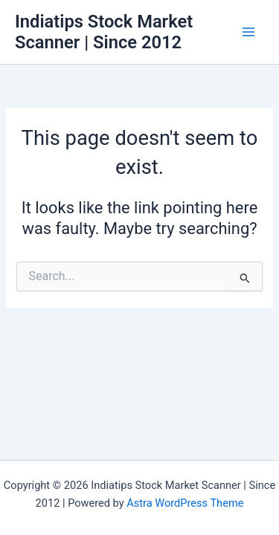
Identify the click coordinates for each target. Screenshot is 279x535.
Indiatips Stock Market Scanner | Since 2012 (104, 32)
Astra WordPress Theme (184, 503)
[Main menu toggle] (248, 32)
